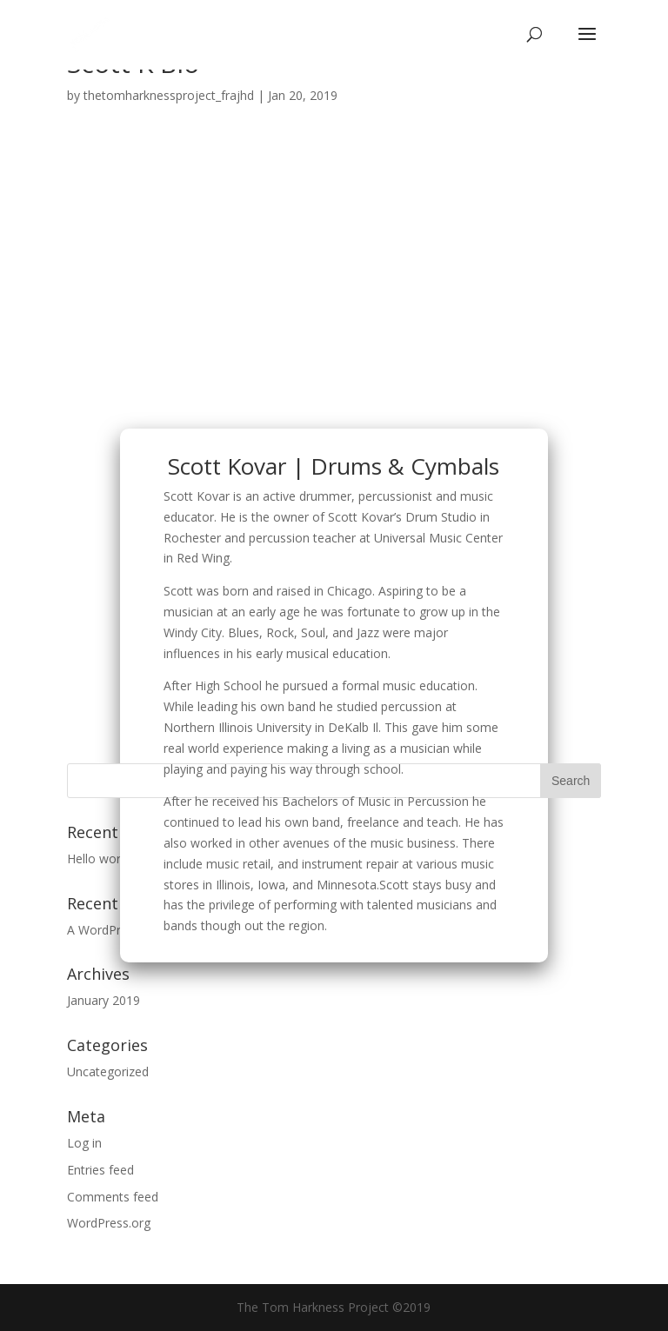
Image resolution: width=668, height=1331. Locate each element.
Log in (84, 1143)
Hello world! (100, 858)
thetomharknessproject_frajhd (169, 95)
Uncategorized (108, 1071)
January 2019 (103, 1000)
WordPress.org (108, 1223)
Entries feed (100, 1169)
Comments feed (112, 1196)
